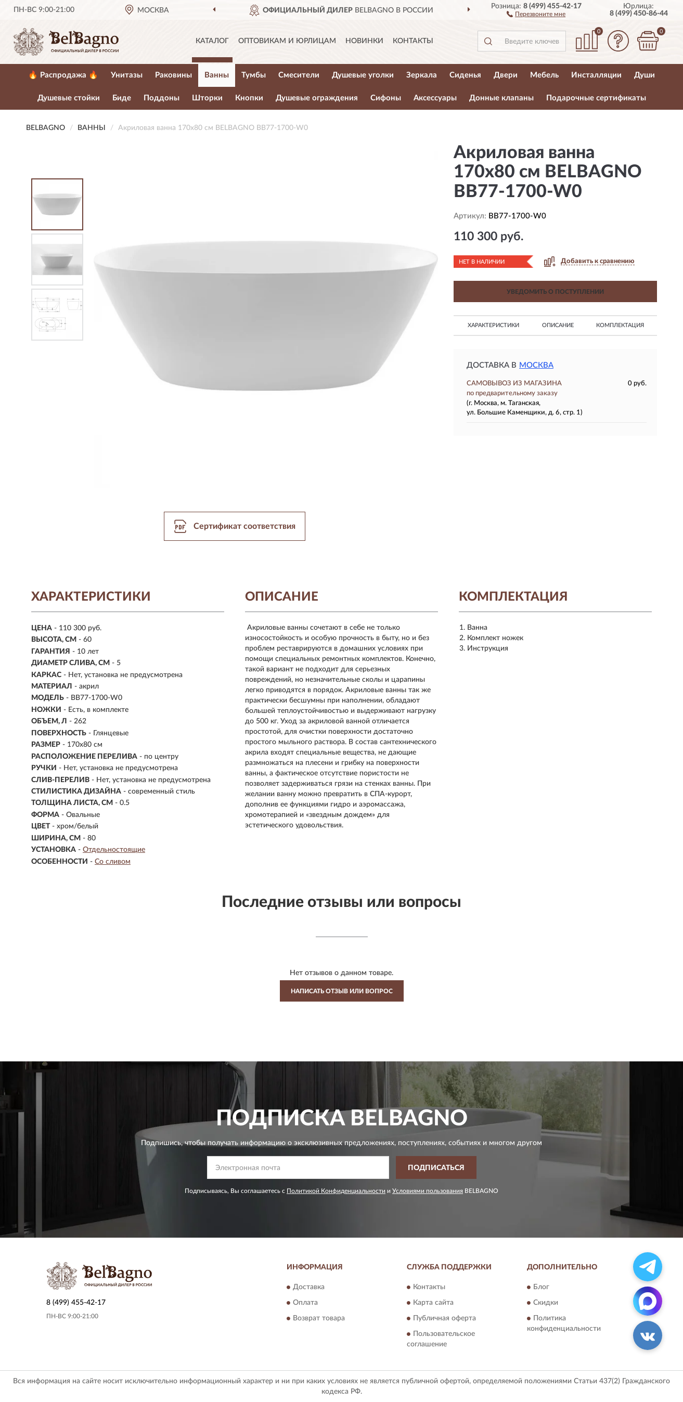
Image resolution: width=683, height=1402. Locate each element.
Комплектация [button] (620, 325)
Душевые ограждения (317, 98)
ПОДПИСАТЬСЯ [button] (436, 1168)
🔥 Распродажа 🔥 (63, 75)
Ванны (216, 75)
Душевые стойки (68, 98)
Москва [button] (536, 365)
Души (644, 75)
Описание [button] (558, 325)
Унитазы (127, 75)
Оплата (305, 1302)
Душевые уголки (363, 75)
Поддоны (161, 98)
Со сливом (113, 861)
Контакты (413, 41)
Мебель (544, 75)
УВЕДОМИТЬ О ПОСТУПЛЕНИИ (555, 292)
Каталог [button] (212, 41)
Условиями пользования (427, 1191)
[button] (536, 13)
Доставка (309, 1287)
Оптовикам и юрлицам (287, 41)
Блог (541, 1287)
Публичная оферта (444, 1318)
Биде (121, 98)
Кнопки (249, 98)
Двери (506, 75)
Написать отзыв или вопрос (342, 991)
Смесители (298, 75)
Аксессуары (435, 98)
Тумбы (253, 75)
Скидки (545, 1302)
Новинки (364, 41)
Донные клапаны (501, 98)
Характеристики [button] (493, 325)
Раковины (173, 75)
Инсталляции (596, 75)
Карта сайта (433, 1302)
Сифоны (385, 98)
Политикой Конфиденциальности (336, 1191)
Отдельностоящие (114, 849)
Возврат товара (319, 1318)
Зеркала (421, 75)
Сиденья (465, 75)
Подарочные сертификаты (596, 98)
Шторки (207, 98)
